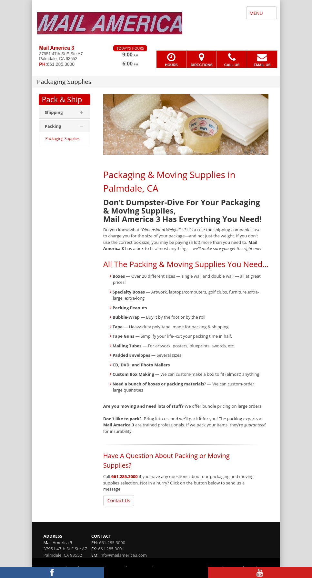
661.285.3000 (124, 476)
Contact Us (118, 500)
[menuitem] (64, 139)
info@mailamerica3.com (122, 555)
